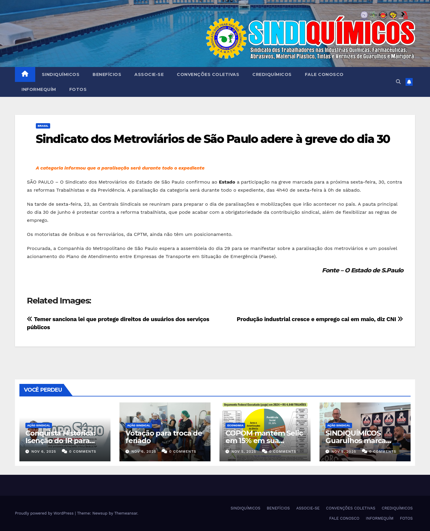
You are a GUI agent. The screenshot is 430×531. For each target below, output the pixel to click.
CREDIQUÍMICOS (272, 74)
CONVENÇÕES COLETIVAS (208, 74)
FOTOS (78, 89)
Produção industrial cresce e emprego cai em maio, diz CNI (320, 319)
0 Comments (82, 451)
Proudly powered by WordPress (45, 513)
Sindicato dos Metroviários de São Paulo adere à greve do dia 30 (213, 139)
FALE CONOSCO (324, 74)
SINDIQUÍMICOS (61, 74)
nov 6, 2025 (43, 451)
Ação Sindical (38, 425)
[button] (398, 82)
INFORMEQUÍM (39, 89)
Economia (235, 425)
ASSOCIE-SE (149, 74)
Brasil (43, 125)
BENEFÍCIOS (107, 74)
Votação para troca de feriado (163, 437)
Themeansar (125, 513)
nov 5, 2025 (243, 451)
